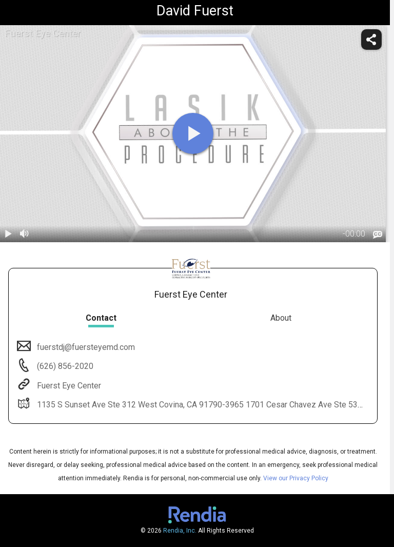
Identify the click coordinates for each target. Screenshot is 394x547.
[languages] (377, 234)
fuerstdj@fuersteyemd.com (85, 347)
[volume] (24, 234)
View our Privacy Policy (295, 478)
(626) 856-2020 (64, 366)
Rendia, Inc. (179, 530)
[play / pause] (8, 234)
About (280, 318)
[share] (371, 39)
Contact (101, 318)
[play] (192, 133)
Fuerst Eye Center (68, 385)
